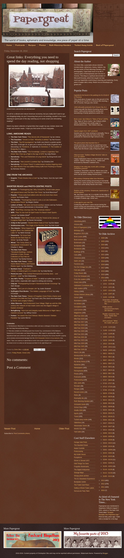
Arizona (76, 224)
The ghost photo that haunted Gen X (86, 143)
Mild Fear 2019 (79, 328)
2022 (103, 251)
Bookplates (78, 246)
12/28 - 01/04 (107, 280)
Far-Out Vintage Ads (81, 267)
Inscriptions (78, 307)
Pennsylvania (78, 371)
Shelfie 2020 (78, 410)
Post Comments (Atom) (22, 433)
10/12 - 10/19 (107, 344)
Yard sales (77, 432)
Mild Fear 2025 (79, 346)
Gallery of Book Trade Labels (84, 488)
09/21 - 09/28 (107, 353)
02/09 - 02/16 (107, 459)
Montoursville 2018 (80, 355)
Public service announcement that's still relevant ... (111, 308)
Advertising (78, 221)
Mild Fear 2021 (79, 334)
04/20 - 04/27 (107, 426)
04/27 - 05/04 (107, 423)
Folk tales (77, 270)
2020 (103, 258)
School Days (78, 407)
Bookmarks (78, 242)
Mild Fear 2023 (79, 340)
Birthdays (77, 230)
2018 (103, 264)
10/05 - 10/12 (107, 347)
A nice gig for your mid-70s (83, 202)
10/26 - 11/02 (107, 337)
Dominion (44, 147)
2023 (103, 248)
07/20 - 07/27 (107, 383)
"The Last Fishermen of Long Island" (33, 157)
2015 (103, 274)
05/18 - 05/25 (107, 413)
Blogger (105, 553)
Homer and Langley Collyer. (23, 301)
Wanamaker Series (80, 426)
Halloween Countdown (82, 285)
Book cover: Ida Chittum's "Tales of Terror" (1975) (91, 119)
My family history (80, 361)
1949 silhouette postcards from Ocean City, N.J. (90, 107)
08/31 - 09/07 (107, 363)
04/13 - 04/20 (107, 430)
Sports (76, 413)
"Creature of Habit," (31, 279)
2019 (103, 261)
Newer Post (9, 428)
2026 (103, 238)
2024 (103, 244)
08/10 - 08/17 (107, 373)
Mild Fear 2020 (79, 331)
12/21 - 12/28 (107, 284)
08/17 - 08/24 (107, 370)
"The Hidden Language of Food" (41, 291)
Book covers (78, 236)
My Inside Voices (80, 454)
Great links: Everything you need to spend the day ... (111, 301)
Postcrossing (78, 380)
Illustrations (78, 300)
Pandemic (25, 147)
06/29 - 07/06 (107, 393)
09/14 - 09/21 (107, 357)
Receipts (77, 386)
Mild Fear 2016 (79, 319)
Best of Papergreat (80, 227)
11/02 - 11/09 (107, 334)
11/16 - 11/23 (107, 327)
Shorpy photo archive (81, 476)
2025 (103, 241)
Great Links (26, 353)
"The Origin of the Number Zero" (37, 225)
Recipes (32, 45)
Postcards (20, 45)
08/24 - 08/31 (107, 367)
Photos (42, 45)
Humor (76, 297)
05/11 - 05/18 (107, 416)
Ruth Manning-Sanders (60, 45)
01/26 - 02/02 (107, 466)
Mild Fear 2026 (79, 349)
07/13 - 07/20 (107, 387)
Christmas (77, 258)
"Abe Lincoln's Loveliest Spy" (30, 162)
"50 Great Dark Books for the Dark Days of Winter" (21, 237)
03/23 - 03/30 (107, 440)
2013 (103, 480)
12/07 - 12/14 (107, 290)
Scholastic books (80, 404)
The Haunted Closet (81, 445)
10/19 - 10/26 (107, 340)
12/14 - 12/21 (107, 287)
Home (9, 45)
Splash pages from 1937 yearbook (86, 131)
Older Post (64, 428)
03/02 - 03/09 (107, 450)
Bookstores (78, 249)
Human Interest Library (82, 294)
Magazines (78, 313)
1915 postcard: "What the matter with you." (110, 322)
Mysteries (77, 364)
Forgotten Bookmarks (81, 466)
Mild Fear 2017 (79, 322)
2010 (103, 490)
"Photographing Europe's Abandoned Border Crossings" (38, 283)
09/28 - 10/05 (107, 350)
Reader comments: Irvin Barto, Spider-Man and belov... (111, 315)
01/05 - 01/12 (107, 476)
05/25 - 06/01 (107, 410)
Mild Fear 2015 (79, 316)
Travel (76, 416)
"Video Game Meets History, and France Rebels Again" (23, 264)
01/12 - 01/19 (107, 473)
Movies (76, 358)
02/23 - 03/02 (107, 453)
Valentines (77, 422)
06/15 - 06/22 (107, 400)
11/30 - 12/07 (107, 294)
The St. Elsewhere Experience (84, 479)
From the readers (80, 279)
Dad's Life (77, 261)
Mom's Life (78, 352)
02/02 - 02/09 (107, 463)
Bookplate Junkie (80, 482)
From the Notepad (80, 276)
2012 (103, 484)
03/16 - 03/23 (107, 443)
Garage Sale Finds (80, 442)
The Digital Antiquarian (82, 469)
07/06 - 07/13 (107, 390)
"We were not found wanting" (33, 205)
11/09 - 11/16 (107, 330)
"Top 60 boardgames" (26, 142)
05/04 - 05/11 (107, 420)
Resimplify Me (79, 398)
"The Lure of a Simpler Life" (27, 288)
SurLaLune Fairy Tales (82, 491)
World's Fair (78, 428)
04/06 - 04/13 (107, 433)
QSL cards (77, 383)
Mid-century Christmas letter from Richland (88, 178)
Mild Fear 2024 (79, 343)
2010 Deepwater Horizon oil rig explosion (47, 338)
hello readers (78, 288)
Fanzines (77, 264)
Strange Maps (79, 472)
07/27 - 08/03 (107, 380)
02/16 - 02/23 (107, 456)
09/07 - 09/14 (107, 360)
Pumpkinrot (78, 457)
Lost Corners (78, 310)
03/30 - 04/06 (107, 436)
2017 (103, 268)
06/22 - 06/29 (107, 396)
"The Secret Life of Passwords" (39, 137)
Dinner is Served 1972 (81, 460)
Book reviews (78, 239)
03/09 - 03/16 (107, 446)
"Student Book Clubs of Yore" (38, 223)
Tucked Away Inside (84, 45)
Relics (76, 395)
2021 (103, 254)
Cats (75, 255)
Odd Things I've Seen (81, 463)
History (76, 291)
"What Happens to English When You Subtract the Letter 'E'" (22, 230)
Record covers (79, 392)
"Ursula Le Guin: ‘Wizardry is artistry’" (35, 139)
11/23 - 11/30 (107, 297)
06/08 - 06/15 (107, 403)
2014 (103, 278)
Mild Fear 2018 (79, 325)
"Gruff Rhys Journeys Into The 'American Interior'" (33, 210)
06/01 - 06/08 (107, 406)
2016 (103, 271)
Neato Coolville (79, 448)
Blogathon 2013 (79, 233)
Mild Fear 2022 (79, 337)
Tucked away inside (81, 419)
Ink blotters (78, 303)
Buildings (77, 252)
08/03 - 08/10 (107, 377)
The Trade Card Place (81, 485)
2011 (103, 487)
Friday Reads (16, 353)
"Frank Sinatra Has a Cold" (27, 178)
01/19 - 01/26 (107, 469)
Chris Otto (18, 349)
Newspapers (78, 367)
